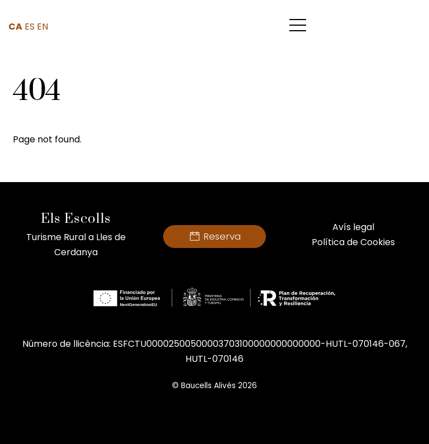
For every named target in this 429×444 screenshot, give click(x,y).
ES (30, 26)
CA (15, 26)
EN (42, 26)
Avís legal (353, 227)
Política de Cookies (353, 242)
